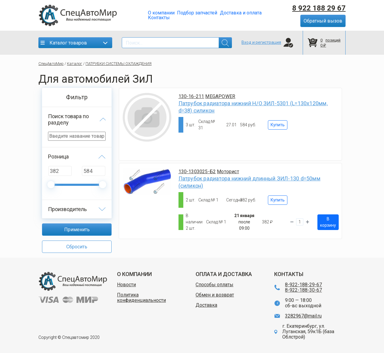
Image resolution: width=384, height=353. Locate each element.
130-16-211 (191, 96)
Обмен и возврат (215, 295)
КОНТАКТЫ (288, 274)
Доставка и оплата (241, 13)
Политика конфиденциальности (141, 297)
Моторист (228, 171)
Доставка (206, 305)
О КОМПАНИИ (134, 274)
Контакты (159, 17)
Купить (278, 124)
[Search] (177, 42)
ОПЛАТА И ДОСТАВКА (224, 274)
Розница (58, 156)
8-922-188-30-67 (303, 290)
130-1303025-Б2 (197, 171)
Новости (126, 284)
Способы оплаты (214, 284)
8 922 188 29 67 (319, 8)
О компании (161, 13)
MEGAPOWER (220, 96)
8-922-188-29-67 (303, 284)
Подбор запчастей (197, 13)
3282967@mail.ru (303, 316)
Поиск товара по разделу (68, 119)
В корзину (328, 222)
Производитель (67, 209)
